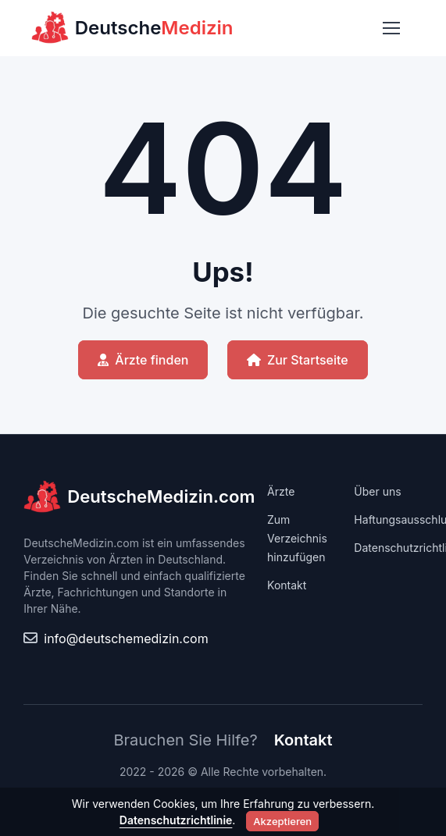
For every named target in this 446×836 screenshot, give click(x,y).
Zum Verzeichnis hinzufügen (297, 538)
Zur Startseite (297, 360)
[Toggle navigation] (390, 28)
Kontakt (286, 585)
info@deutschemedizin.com (126, 638)
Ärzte (280, 491)
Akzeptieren (282, 821)
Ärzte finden (143, 360)
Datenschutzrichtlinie (176, 820)
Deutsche (132, 28)
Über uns (377, 491)
